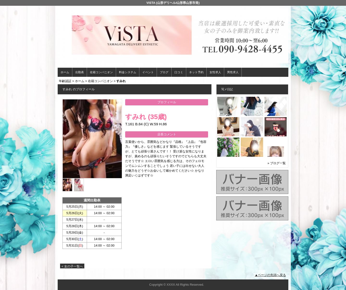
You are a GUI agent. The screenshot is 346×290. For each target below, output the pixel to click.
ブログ (164, 72)
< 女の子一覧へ (72, 266)
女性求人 (215, 72)
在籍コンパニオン (101, 72)
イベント (148, 72)
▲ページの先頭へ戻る (270, 275)
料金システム (127, 72)
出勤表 (79, 72)
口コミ (178, 72)
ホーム (65, 72)
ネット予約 (196, 72)
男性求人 (233, 72)
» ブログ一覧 (276, 163)
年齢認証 (65, 81)
